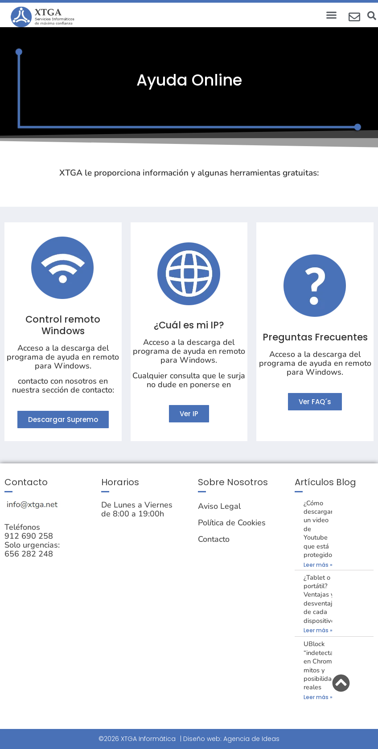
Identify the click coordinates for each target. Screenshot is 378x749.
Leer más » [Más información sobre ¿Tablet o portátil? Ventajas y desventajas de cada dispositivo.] (318, 630)
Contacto (214, 539)
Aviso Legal (219, 506)
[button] (331, 15)
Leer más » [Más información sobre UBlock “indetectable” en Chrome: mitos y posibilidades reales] (318, 697)
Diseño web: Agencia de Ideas (231, 738)
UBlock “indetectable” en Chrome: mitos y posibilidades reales (324, 665)
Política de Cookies (232, 522)
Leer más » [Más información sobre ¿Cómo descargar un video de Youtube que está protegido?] (318, 565)
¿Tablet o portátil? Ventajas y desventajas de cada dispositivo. (321, 599)
